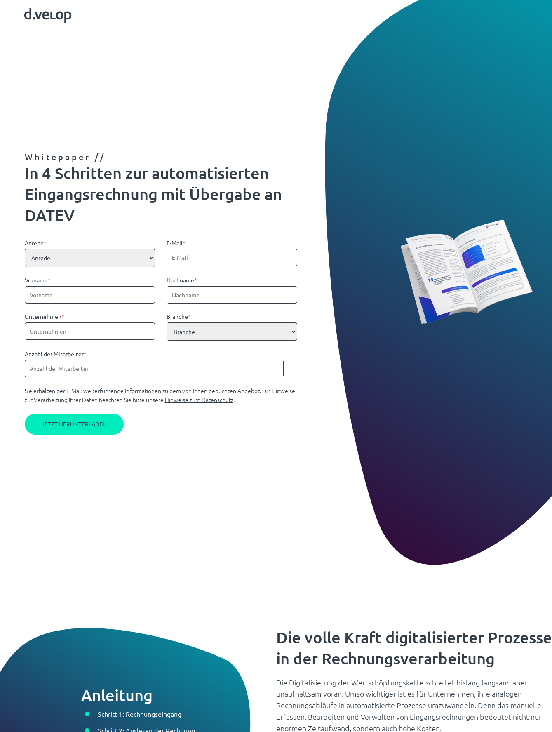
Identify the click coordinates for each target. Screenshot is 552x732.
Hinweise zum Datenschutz (199, 399)
